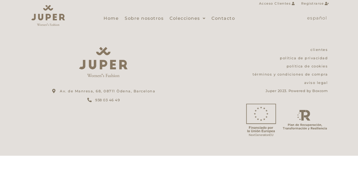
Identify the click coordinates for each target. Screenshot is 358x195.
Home (111, 18)
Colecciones (187, 18)
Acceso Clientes (277, 3)
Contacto (223, 18)
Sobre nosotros (144, 18)
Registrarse (315, 3)
